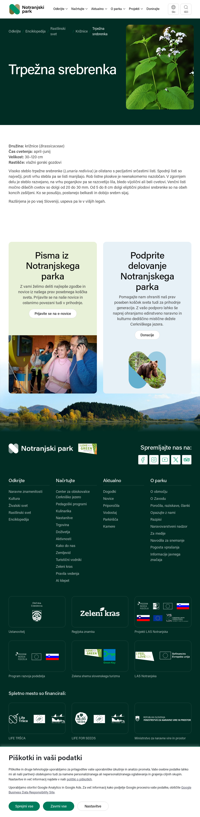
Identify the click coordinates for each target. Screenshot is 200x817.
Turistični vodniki (68, 560)
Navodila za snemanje (167, 541)
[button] (61, 9)
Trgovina (62, 525)
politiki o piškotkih (79, 779)
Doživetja (63, 532)
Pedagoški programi (71, 504)
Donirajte (152, 9)
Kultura (14, 499)
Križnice (82, 31)
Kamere (109, 527)
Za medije (157, 534)
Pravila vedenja (67, 574)
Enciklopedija (35, 31)
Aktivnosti (63, 539)
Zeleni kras (64, 567)
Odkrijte (15, 31)
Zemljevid (63, 553)
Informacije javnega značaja (165, 557)
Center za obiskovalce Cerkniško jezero (73, 494)
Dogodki (109, 492)
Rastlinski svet (20, 513)
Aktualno (112, 481)
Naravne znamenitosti (25, 492)
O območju (158, 492)
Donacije (147, 335)
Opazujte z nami (162, 513)
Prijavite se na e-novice (53, 314)
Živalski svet (18, 506)
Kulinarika (63, 511)
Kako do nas (65, 546)
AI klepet (62, 581)
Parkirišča (110, 520)
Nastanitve (64, 518)
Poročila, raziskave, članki (170, 506)
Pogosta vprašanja (164, 547)
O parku (158, 481)
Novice (108, 499)
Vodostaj (110, 513)
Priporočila (111, 506)
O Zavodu (158, 499)
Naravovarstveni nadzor (168, 527)
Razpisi (156, 520)
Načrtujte (65, 481)
